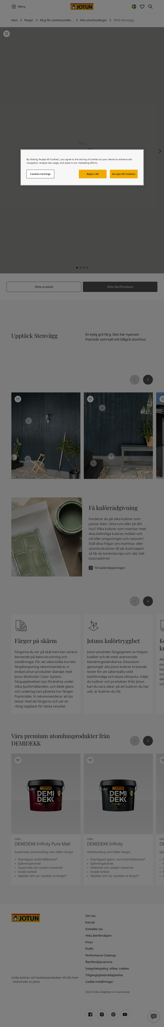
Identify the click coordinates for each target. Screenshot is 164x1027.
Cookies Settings (40, 173)
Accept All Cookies (123, 173)
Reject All (93, 173)
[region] (82, 167)
